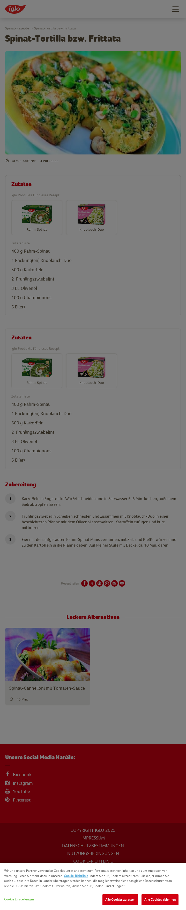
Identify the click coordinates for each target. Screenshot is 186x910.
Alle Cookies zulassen (120, 899)
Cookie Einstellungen (19, 899)
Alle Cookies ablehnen (160, 899)
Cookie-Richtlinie (76, 876)
